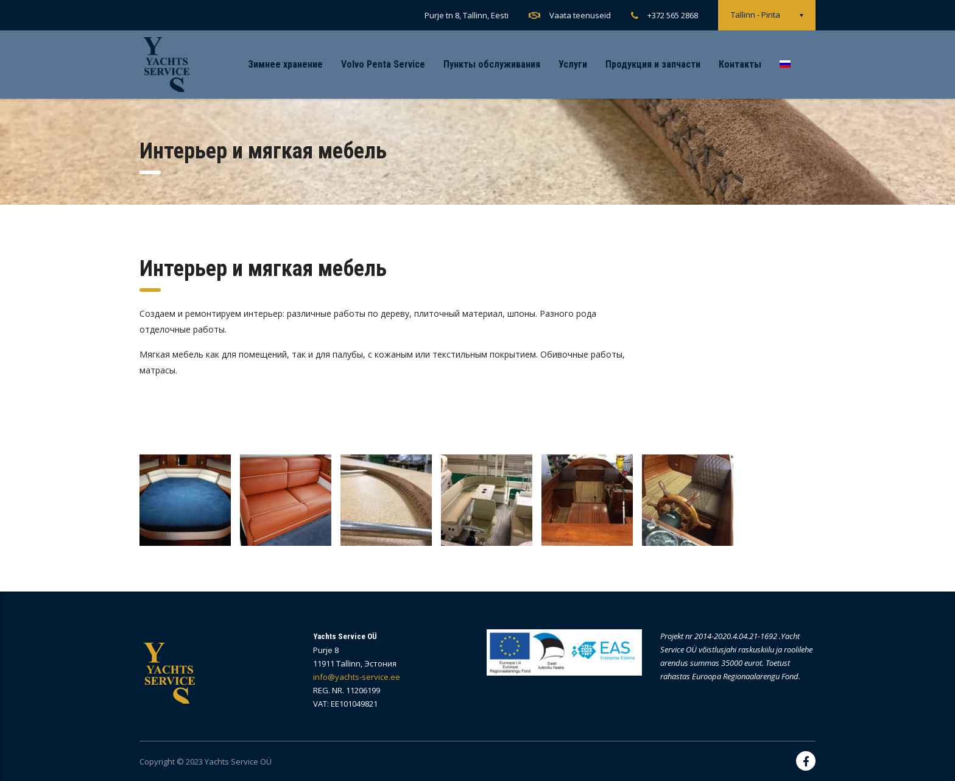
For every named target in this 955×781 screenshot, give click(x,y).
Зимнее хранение (285, 64)
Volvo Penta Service (383, 64)
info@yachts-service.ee (356, 676)
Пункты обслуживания (491, 64)
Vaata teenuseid (580, 15)
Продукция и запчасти (652, 64)
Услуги (573, 64)
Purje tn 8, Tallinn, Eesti (467, 15)
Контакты (740, 64)
